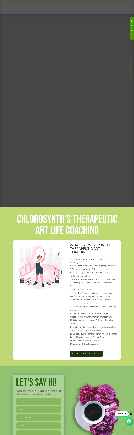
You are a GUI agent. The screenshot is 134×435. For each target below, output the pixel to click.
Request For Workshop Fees (86, 353)
